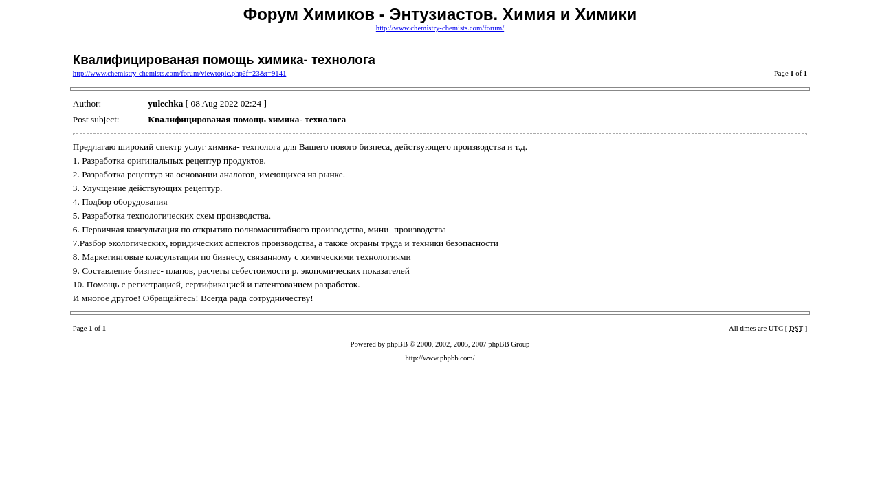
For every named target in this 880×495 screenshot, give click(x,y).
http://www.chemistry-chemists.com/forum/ (440, 28)
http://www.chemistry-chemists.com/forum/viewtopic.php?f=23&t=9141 (180, 73)
